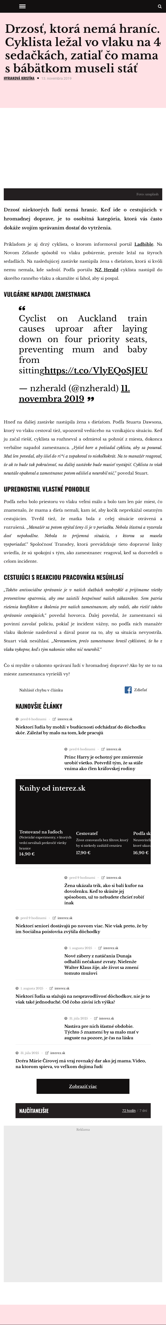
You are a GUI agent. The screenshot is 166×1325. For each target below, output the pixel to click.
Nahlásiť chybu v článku (41, 690)
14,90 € (27, 853)
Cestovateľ (87, 833)
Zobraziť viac (83, 1086)
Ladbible (143, 244)
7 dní (143, 1111)
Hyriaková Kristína (19, 78)
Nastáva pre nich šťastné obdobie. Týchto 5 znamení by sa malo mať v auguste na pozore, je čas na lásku (101, 1032)
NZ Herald (106, 269)
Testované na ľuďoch (41, 831)
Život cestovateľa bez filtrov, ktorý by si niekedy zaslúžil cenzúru (102, 842)
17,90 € (83, 852)
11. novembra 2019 (74, 393)
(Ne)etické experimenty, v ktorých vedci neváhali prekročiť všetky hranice (45, 842)
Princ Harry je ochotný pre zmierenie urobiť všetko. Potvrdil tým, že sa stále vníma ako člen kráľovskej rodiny (103, 763)
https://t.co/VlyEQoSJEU (96, 371)
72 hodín (129, 1111)
